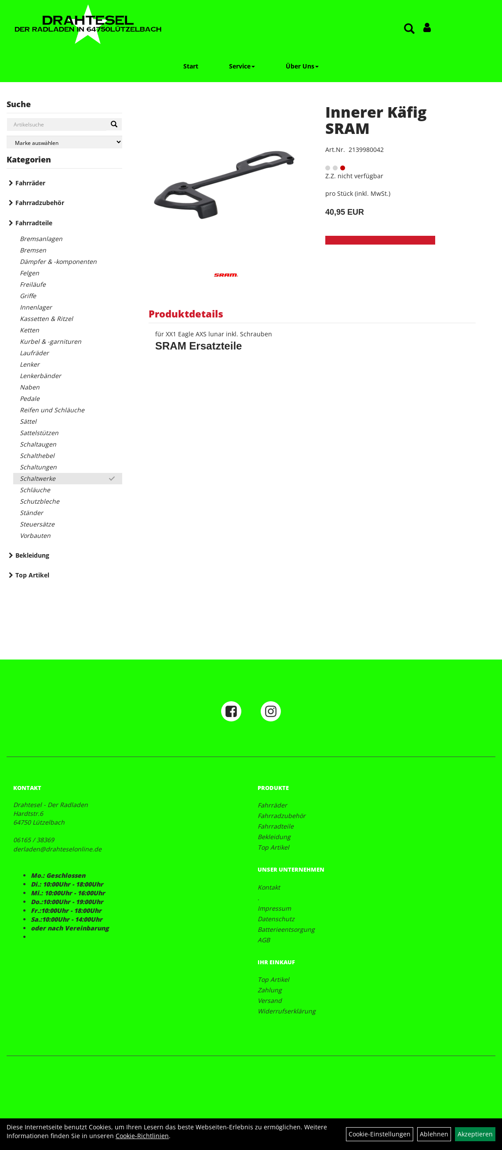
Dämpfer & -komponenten (58, 261)
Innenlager (36, 307)
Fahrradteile (33, 223)
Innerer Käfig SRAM (376, 120)
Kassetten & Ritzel (46, 318)
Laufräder (34, 353)
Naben (30, 387)
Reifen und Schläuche (52, 410)
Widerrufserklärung (287, 1011)
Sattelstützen (39, 433)
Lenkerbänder (40, 375)
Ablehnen (434, 1134)
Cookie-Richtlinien (142, 1136)
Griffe (28, 296)
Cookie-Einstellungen (380, 1134)
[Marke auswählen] (64, 142)
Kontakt (269, 887)
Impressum (274, 908)
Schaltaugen (38, 444)
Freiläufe (33, 284)
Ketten (29, 330)
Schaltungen (38, 467)
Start (190, 66)
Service (242, 66)
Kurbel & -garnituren (50, 341)
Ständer (31, 512)
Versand (270, 1000)
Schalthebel (37, 455)
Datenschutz (276, 919)
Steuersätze (37, 524)
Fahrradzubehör (39, 202)
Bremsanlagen (41, 238)
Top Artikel (32, 575)
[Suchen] (114, 124)
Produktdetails (186, 313)
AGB (264, 940)
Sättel (28, 421)
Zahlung (270, 990)
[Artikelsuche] (409, 29)
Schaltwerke (37, 478)
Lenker (30, 364)
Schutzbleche (39, 501)
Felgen (29, 273)
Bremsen (33, 250)
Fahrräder (30, 183)
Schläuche (35, 490)
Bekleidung (32, 555)
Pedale (30, 398)
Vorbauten (35, 535)
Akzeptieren (475, 1134)
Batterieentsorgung (286, 929)
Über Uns (302, 66)
